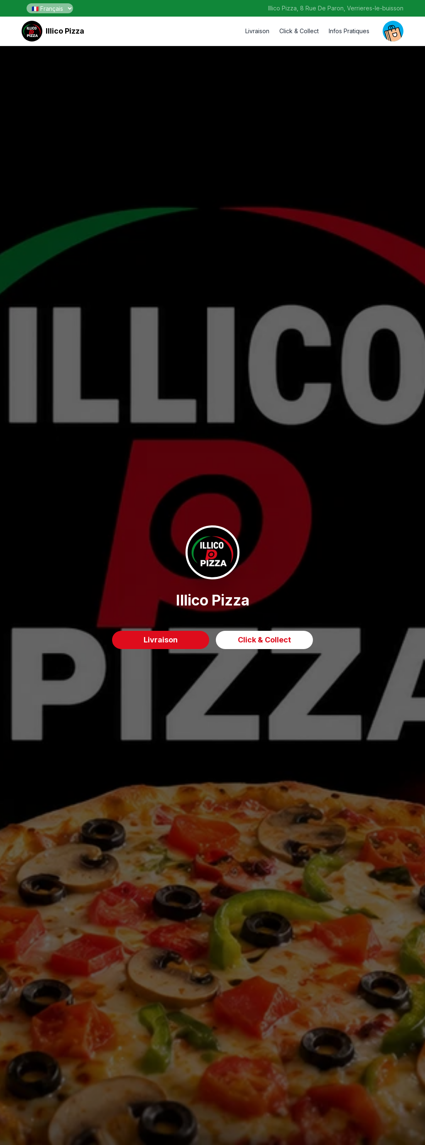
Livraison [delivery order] (161, 639)
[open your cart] (393, 31)
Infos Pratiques (349, 30)
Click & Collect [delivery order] (264, 639)
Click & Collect (299, 30)
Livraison (257, 30)
